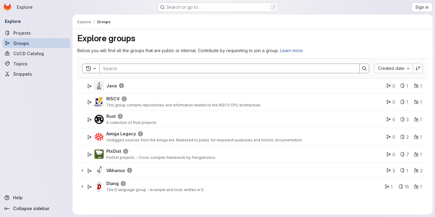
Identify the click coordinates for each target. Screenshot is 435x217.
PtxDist (113, 151)
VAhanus (115, 170)
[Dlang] (99, 186)
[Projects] (36, 33)
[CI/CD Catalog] (36, 53)
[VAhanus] (99, 170)
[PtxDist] (99, 154)
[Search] (226, 68)
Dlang (112, 183)
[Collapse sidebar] (36, 208)
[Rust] (99, 119)
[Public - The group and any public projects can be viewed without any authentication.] (121, 85)
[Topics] (36, 63)
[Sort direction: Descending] (418, 68)
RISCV (113, 98)
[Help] (36, 198)
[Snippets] (36, 74)
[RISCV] (99, 102)
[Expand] (82, 170)
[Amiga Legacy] (99, 137)
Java (111, 85)
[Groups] (36, 43)
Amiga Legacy (121, 133)
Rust (111, 116)
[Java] (99, 85)
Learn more (291, 50)
